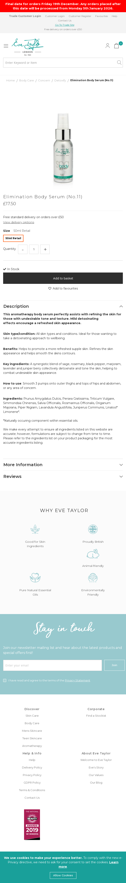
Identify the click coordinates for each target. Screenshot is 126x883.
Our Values (96, 775)
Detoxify (60, 80)
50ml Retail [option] (13, 238)
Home (10, 80)
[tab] (63, 306)
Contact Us (64, 20)
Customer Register (80, 16)
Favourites (101, 16)
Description (16, 306)
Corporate (96, 709)
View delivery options (18, 222)
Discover (31, 709)
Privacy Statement (77, 680)
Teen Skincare (32, 738)
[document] (63, 867)
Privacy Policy (32, 775)
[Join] (114, 665)
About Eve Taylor (96, 753)
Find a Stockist (96, 715)
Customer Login (55, 16)
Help (114, 16)
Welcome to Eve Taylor (96, 760)
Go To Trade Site (64, 24)
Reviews (12, 476)
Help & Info (32, 753)
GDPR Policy (32, 782)
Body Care (27, 80)
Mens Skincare (32, 730)
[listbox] (63, 239)
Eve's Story (96, 767)
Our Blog (96, 782)
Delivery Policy (32, 767)
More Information (22, 464)
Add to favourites (63, 288)
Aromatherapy (32, 745)
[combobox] (63, 63)
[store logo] (28, 47)
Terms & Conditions (32, 790)
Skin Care (32, 715)
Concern (44, 80)
